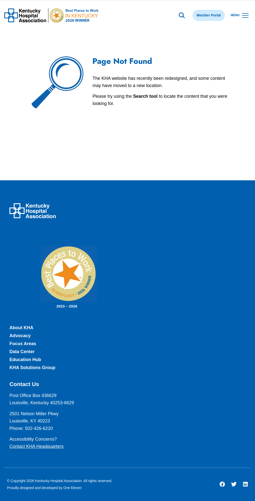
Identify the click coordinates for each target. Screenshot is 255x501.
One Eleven (73, 488)
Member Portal (208, 15)
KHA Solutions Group (32, 367)
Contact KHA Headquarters (36, 446)
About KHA (21, 327)
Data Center (22, 351)
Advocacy (20, 335)
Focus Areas (22, 343)
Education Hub (25, 359)
